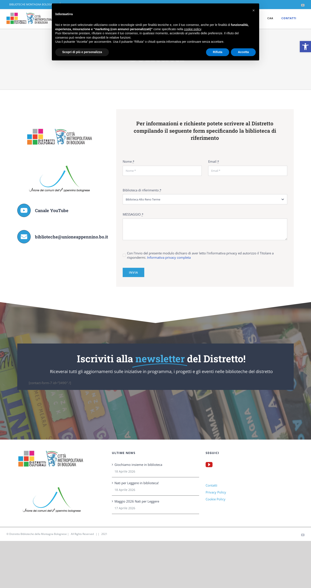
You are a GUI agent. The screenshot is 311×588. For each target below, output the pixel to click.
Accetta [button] (243, 52)
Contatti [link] (211, 485)
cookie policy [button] (192, 29)
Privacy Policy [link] (216, 492)
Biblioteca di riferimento (142, 190)
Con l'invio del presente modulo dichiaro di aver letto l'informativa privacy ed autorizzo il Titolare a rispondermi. (200, 255)
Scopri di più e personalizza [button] (82, 52)
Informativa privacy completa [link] (169, 257)
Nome (128, 161)
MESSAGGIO (133, 214)
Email (213, 161)
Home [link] (148, 70)
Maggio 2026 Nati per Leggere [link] (136, 501)
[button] (253, 10)
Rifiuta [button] (217, 52)
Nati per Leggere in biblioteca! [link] (136, 483)
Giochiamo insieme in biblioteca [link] (138, 464)
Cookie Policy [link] (215, 499)
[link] (305, 46)
